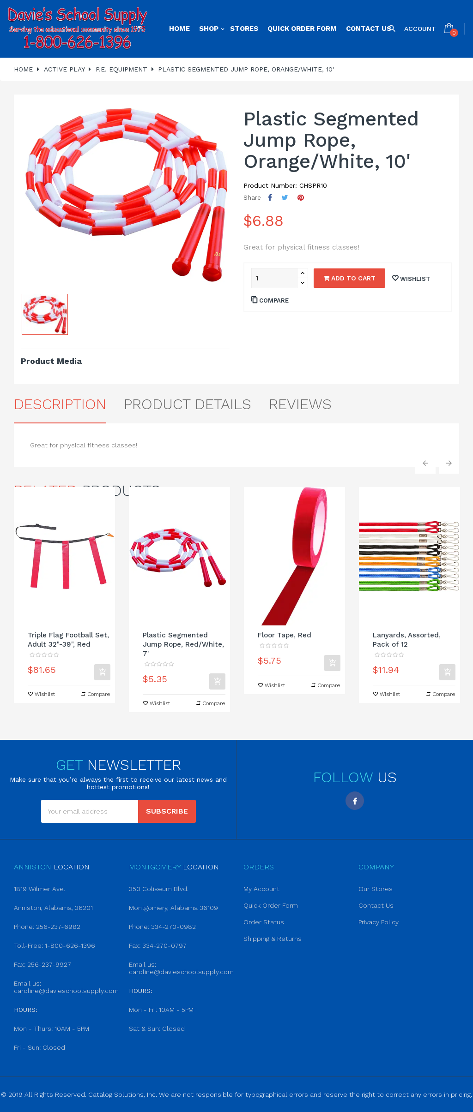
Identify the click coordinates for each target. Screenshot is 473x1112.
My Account (261, 888)
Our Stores (375, 888)
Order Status (263, 922)
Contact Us (376, 905)
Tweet (284, 198)
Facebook (355, 800)
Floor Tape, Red (284, 635)
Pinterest (300, 198)
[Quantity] (274, 278)
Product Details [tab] (187, 404)
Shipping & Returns (272, 938)
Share (270, 198)
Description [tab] (60, 404)
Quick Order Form (270, 905)
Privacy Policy (378, 922)
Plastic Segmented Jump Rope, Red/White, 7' (183, 644)
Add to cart (349, 278)
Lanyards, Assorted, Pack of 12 (407, 639)
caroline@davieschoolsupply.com (66, 990)
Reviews (300, 404)
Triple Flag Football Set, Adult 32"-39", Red (68, 639)
